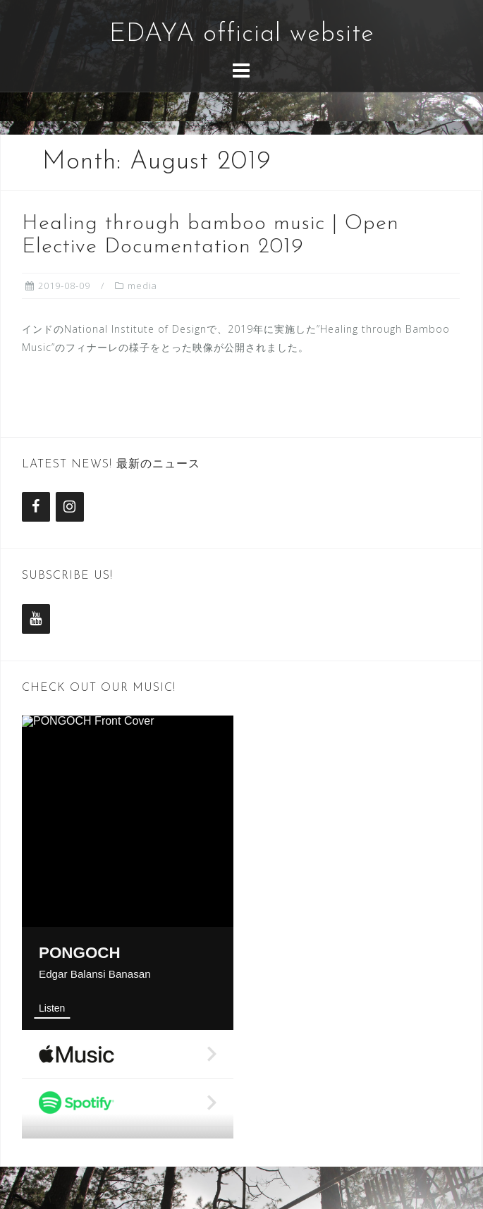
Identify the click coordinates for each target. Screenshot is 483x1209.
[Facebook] (36, 507)
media (142, 285)
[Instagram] (70, 507)
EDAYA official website (241, 34)
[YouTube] (36, 619)
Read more (83, 396)
